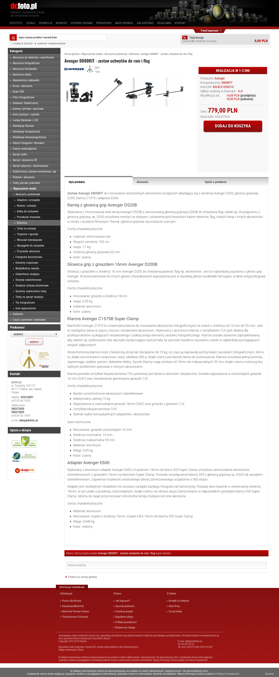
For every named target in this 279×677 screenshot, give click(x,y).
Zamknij (269, 673)
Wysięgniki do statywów (30, 245)
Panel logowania (209, 30)
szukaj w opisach (23, 43)
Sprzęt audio (20, 154)
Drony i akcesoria (22, 86)
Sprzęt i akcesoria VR (25, 160)
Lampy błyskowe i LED (25, 120)
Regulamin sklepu (124, 630)
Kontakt (180, 23)
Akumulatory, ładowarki (26, 80)
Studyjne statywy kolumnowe (32, 285)
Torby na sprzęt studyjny (29, 297)
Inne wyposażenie (25, 308)
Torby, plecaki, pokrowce (26, 183)
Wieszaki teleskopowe (29, 240)
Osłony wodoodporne (25, 148)
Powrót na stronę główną (82, 590)
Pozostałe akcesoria (28, 251)
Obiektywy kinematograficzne (29, 137)
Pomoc (117, 607)
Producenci (104, 23)
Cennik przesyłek (124, 625)
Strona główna (72, 54)
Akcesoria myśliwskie (25, 69)
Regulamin (164, 23)
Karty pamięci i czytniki (26, 114)
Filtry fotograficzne (23, 97)
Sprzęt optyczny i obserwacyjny (30, 165)
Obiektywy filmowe (23, 126)
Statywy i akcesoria (24, 177)
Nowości (61, 23)
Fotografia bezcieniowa (28, 257)
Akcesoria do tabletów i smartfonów (33, 57)
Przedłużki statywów (28, 217)
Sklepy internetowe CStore (71, 663)
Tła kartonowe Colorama (75, 630)
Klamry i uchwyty (26, 205)
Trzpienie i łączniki (27, 234)
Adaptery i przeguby (28, 200)
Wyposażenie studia (92, 54)
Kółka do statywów (27, 211)
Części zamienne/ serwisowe (29, 319)
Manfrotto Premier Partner (75, 625)
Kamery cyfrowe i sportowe (28, 108)
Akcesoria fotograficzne (26, 63)
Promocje (45, 23)
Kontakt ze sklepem (179, 614)
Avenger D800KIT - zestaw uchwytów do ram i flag (166, 54)
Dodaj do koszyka (233, 125)
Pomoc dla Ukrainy (71, 614)
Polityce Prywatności (227, 673)
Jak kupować (145, 23)
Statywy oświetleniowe (28, 279)
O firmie (171, 607)
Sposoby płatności (125, 619)
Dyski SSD (18, 91)
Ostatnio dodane (82, 23)
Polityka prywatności (126, 635)
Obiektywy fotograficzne (26, 131)
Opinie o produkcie (216, 195)
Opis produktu (77, 195)
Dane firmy (174, 619)
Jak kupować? (122, 614)
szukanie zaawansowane (51, 43)
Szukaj (30, 23)
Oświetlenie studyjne (27, 274)
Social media (175, 625)
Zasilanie (18, 314)
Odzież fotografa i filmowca (28, 143)
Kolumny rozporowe (26, 262)
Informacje (66, 607)
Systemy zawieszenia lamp (30, 291)
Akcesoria (142, 195)
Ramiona (134, 54)
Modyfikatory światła (27, 268)
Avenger (220, 78)
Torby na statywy (26, 228)
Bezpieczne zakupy (125, 641)
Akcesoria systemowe (115, 54)
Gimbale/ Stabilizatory (25, 103)
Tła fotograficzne (25, 302)
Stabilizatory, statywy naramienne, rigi (34, 171)
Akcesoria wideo (22, 74)
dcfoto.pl (16, 23)
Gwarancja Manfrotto (73, 619)
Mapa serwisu (124, 23)
